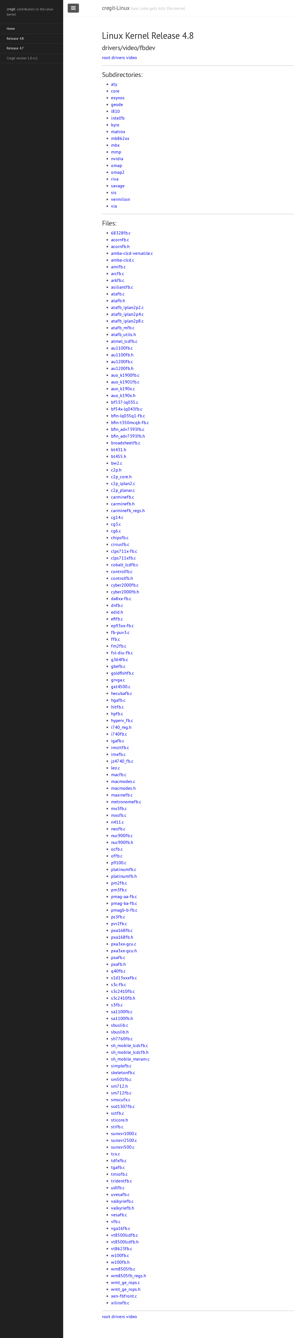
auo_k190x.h (123, 395)
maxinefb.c (122, 795)
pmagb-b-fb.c (124, 910)
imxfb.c (118, 754)
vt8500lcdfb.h (125, 1242)
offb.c (117, 856)
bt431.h (118, 450)
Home (11, 28)
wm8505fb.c (123, 1269)
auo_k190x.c (123, 389)
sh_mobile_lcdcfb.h (129, 1052)
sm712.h (119, 1086)
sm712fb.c (121, 1093)
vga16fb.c (120, 1228)
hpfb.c (117, 714)
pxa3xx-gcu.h (124, 951)
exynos (118, 98)
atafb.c (118, 294)
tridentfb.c (121, 1181)
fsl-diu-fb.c (122, 653)
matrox (118, 132)
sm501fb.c (121, 1079)
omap (116, 165)
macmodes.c (123, 781)
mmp (116, 152)
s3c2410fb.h (123, 998)
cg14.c (117, 517)
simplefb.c (121, 1066)
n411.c (117, 822)
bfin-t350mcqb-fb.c (130, 422)
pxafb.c (118, 957)
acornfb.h (120, 246)
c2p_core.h (121, 477)
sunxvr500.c (122, 1147)
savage (118, 186)
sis (113, 192)
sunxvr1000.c (124, 1133)
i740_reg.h (121, 727)
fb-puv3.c (120, 632)
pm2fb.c (119, 883)
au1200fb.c (122, 362)
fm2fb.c (118, 646)
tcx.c (115, 1154)
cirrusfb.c (120, 544)
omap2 (118, 172)
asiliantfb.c (122, 287)
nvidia (117, 159)
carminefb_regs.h (128, 510)
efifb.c (117, 619)
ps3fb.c (118, 917)
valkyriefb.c (122, 1201)
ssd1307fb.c (123, 1106)
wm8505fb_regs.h (128, 1276)
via (114, 206)
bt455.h (118, 456)
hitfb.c (117, 707)
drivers (118, 57)
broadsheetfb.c (125, 443)
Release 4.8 (15, 38)
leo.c (115, 768)
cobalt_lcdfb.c (124, 565)
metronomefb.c (126, 802)
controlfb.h (122, 578)
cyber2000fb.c (125, 585)
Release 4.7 (15, 48)
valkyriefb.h (122, 1208)
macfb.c (118, 775)
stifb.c (117, 1127)
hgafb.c (118, 700)
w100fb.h (120, 1262)
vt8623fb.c (121, 1249)
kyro (115, 125)
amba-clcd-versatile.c (132, 253)
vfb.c (115, 1221)
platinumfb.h (124, 876)
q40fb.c (118, 971)
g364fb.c (119, 659)
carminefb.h (122, 504)
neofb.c (118, 829)
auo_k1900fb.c (125, 375)
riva (114, 179)
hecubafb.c (121, 693)
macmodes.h (123, 788)
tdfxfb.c (119, 1161)
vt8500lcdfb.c (124, 1235)
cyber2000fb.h (125, 592)
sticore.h (119, 1120)
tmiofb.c (119, 1174)
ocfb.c (117, 849)
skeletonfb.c (123, 1073)
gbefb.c (118, 666)
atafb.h (118, 301)
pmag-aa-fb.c (124, 896)
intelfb (118, 118)
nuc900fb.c (122, 836)
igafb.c (117, 741)
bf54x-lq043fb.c (126, 409)
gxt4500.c (120, 687)
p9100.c (118, 863)
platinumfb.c (123, 869)
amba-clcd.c (122, 260)
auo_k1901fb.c (125, 382)
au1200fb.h (122, 368)
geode (117, 104)
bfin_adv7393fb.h (128, 436)
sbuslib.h (120, 1032)
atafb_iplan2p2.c (127, 307)
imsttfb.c (120, 747)
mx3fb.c (119, 808)
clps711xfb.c (123, 558)
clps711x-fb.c (124, 551)
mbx (115, 145)
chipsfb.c (120, 538)
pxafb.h (118, 964)
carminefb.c (122, 497)
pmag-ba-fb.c (124, 903)
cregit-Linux (116, 8)
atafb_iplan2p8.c (127, 321)
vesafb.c (119, 1215)
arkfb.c (117, 280)
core (115, 91)
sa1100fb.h (122, 1018)
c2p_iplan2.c (123, 483)
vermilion (120, 199)
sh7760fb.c (122, 1039)
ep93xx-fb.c (122, 626)
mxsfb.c (118, 815)
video (131, 57)
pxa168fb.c (122, 930)
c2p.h (116, 470)
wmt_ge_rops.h (125, 1289)
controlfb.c (121, 571)
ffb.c (115, 639)
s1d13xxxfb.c (124, 978)
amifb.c (118, 267)
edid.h (117, 612)
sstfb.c (117, 1113)
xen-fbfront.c (124, 1296)
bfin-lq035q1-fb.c (128, 416)
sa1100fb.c (121, 1012)
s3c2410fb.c (123, 991)
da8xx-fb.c (121, 599)
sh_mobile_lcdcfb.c (129, 1045)
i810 (115, 111)
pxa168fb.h (122, 937)
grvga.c (118, 680)
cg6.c (116, 531)
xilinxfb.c (120, 1303)
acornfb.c (120, 240)
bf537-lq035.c (124, 402)
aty (114, 84)
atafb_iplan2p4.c (127, 314)
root (106, 57)
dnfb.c (117, 605)
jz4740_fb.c (122, 761)
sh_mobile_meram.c (130, 1059)
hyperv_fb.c (122, 720)
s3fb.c (117, 1005)
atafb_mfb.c (122, 328)
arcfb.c (117, 273)
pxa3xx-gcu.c (123, 944)
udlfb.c (118, 1188)
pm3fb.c (119, 890)
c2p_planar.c (123, 490)
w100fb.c (120, 1255)
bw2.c (116, 463)
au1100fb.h (122, 355)
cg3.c (116, 524)
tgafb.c (118, 1167)
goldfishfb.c (122, 673)
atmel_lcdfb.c (124, 341)
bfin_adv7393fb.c (127, 429)
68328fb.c (121, 233)
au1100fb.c (122, 348)
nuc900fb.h (122, 842)
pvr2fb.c (119, 924)
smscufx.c (120, 1100)
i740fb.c (119, 734)
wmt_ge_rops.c (125, 1282)
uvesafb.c (120, 1194)
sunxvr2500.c (124, 1140)
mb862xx (120, 138)
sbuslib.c (119, 1025)
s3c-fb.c (118, 984)
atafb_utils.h (123, 334)
